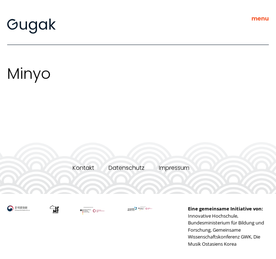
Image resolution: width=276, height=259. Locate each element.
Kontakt (83, 168)
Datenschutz (126, 168)
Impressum (174, 168)
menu (260, 18)
